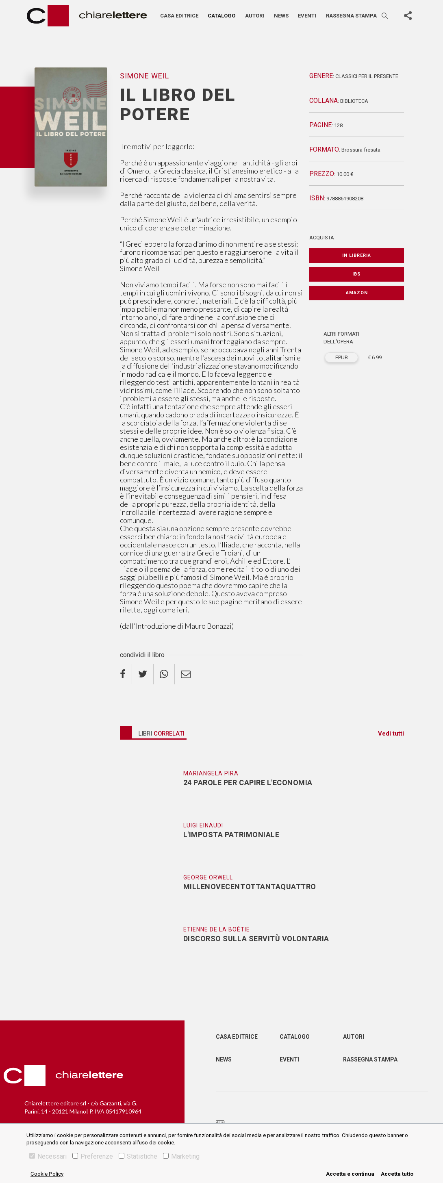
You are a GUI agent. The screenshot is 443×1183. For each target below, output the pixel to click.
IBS (356, 274)
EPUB (341, 357)
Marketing (181, 1156)
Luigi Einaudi (203, 825)
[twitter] (143, 674)
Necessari (48, 1156)
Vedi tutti (391, 733)
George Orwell (208, 877)
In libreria (356, 255)
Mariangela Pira (211, 773)
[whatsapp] (164, 674)
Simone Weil (144, 76)
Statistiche (138, 1156)
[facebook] (126, 674)
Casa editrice (179, 16)
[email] (186, 674)
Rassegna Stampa (370, 1059)
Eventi (307, 16)
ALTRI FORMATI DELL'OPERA (341, 338)
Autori (254, 16)
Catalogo (221, 16)
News (281, 16)
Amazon (357, 292)
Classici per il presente (366, 76)
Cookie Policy (46, 1174)
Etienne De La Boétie (216, 929)
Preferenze (92, 1156)
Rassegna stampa (351, 16)
